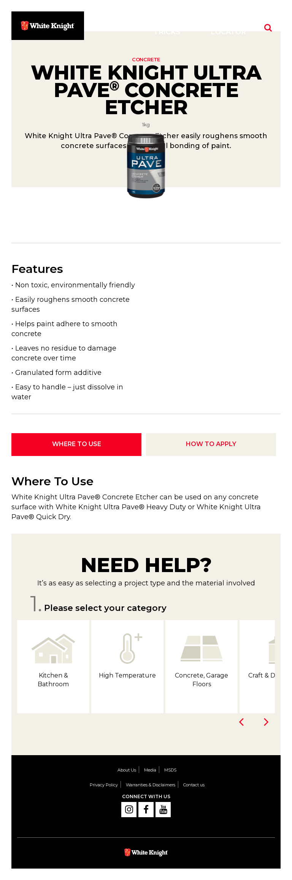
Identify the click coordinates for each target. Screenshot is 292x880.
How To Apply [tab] (211, 444)
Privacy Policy (104, 785)
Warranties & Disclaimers (150, 785)
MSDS (170, 770)
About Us (126, 770)
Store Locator (228, 27)
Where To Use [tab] (76, 444)
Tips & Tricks (167, 27)
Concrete (146, 59)
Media (150, 770)
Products (114, 27)
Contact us (194, 785)
